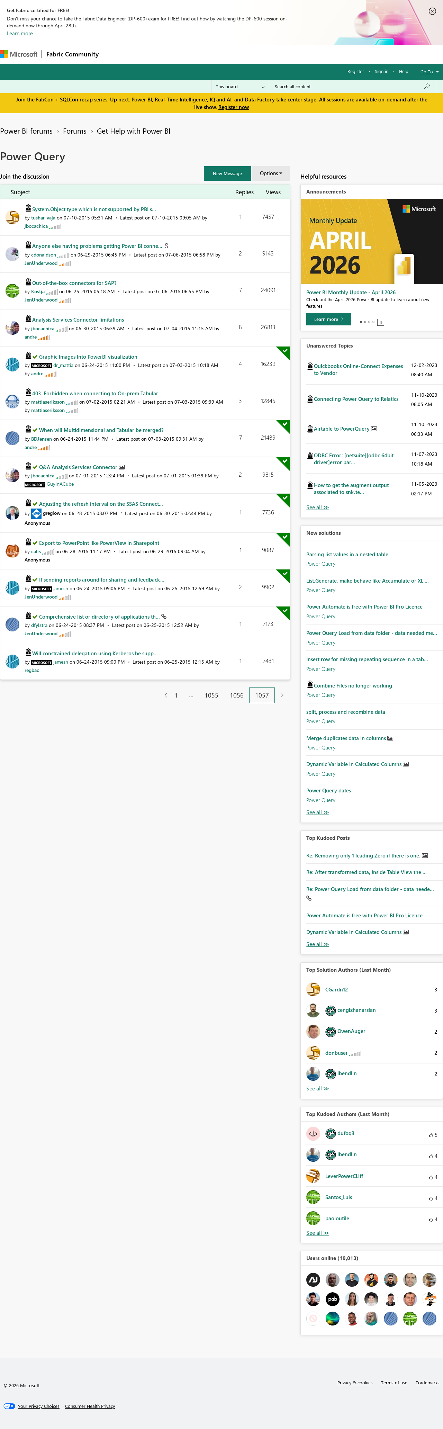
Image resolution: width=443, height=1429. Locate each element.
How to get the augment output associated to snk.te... (351, 488)
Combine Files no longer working (353, 685)
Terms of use (394, 1382)
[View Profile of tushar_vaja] (43, 217)
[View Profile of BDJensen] (41, 438)
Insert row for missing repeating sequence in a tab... (367, 659)
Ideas (173, 54)
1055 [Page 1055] (211, 695)
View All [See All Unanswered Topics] (317, 507)
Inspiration (144, 54)
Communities (204, 54)
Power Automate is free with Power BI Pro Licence (364, 606)
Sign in (381, 71)
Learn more (20, 33)
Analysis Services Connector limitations (78, 319)
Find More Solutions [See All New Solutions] (317, 812)
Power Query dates (328, 790)
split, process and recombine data (345, 711)
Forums (114, 54)
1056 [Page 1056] (237, 695)
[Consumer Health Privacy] (90, 1406)
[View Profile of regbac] (32, 670)
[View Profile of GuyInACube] (60, 483)
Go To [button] (427, 71)
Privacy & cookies (355, 1382)
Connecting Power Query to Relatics (356, 398)
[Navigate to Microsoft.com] (18, 54)
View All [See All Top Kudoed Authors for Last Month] (317, 1233)
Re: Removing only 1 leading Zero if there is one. (364, 855)
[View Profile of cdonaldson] (43, 254)
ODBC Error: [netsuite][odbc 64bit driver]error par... (354, 459)
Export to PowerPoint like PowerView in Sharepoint (99, 542)
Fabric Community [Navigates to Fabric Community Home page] (72, 54)
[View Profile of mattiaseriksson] (48, 401)
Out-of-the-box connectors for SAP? (74, 282)
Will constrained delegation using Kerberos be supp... (95, 653)
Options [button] (269, 173)
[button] (227, 173)
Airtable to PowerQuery (342, 428)
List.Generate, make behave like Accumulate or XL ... (367, 580)
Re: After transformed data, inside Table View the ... (366, 872)
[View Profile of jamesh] (60, 588)
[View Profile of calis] (36, 551)
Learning (261, 54)
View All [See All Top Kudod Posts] (317, 944)
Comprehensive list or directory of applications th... (100, 616)
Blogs (235, 54)
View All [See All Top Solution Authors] (317, 1089)
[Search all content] (352, 86)
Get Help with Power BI (134, 130)
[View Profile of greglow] (52, 513)
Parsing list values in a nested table (347, 554)
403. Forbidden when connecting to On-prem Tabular (95, 393)
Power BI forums (26, 130)
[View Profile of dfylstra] (39, 625)
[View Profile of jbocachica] (36, 226)
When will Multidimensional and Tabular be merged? (101, 429)
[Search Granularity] (240, 86)
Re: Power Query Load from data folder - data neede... (370, 889)
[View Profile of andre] (31, 336)
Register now (233, 107)
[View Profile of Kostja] (38, 291)
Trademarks (428, 1382)
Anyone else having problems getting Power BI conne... (98, 245)
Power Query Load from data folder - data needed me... (371, 632)
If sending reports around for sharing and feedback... (101, 579)
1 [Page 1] (176, 695)
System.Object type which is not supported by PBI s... (94, 209)
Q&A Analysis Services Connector (79, 467)
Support (291, 54)
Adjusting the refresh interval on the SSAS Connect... (101, 503)
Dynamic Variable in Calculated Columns (354, 764)
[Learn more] (328, 319)
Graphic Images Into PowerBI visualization (88, 356)
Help (403, 71)
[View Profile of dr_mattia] (63, 365)
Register (355, 71)
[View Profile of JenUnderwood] (41, 263)
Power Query (320, 563)
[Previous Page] (163, 695)
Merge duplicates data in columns (346, 738)
